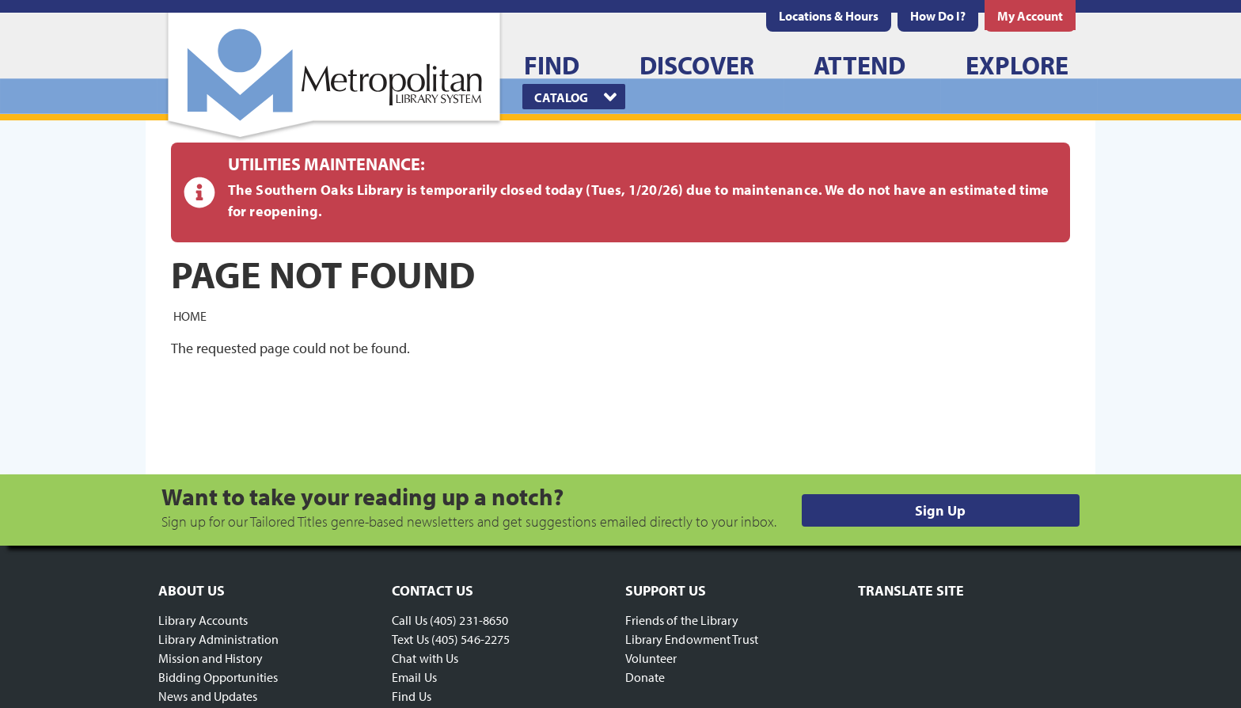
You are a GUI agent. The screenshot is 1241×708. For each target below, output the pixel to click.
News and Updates (208, 696)
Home (190, 315)
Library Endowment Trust (691, 639)
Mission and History (210, 658)
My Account (1030, 16)
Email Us (414, 677)
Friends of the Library (681, 620)
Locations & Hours (829, 16)
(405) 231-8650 (469, 620)
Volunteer (651, 658)
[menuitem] (828, 16)
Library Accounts (203, 620)
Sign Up (940, 510)
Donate (645, 677)
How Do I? (938, 16)
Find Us (411, 696)
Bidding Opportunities (218, 677)
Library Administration (218, 639)
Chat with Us (425, 658)
